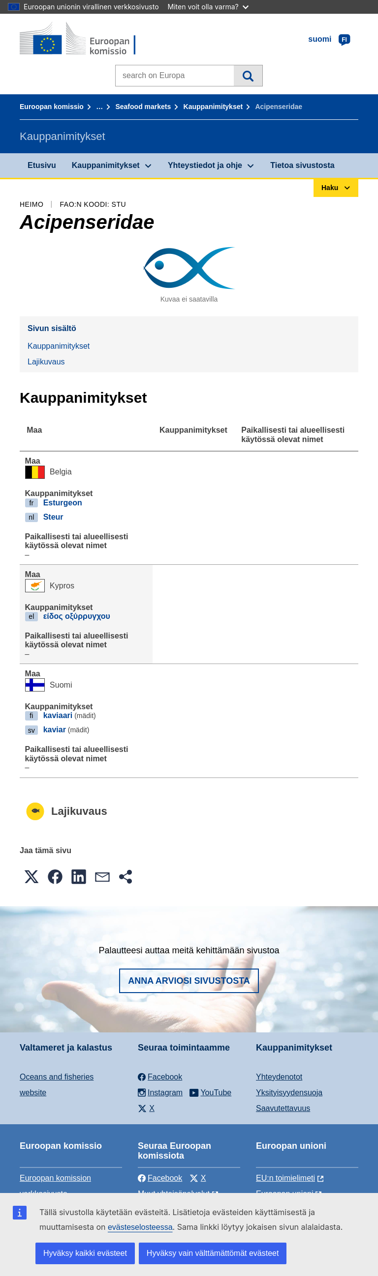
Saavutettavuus (283, 1108)
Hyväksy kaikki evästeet (85, 1253)
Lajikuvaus (46, 362)
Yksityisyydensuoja (289, 1092)
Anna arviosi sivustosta (189, 981)
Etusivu (42, 165)
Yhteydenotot (279, 1077)
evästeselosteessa (140, 1227)
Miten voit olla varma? (208, 6)
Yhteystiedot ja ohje (205, 165)
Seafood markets (143, 107)
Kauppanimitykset (213, 107)
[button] (31, 877)
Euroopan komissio (52, 107)
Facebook (160, 1178)
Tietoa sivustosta (302, 165)
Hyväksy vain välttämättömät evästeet (213, 1253)
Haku (248, 75)
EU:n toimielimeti (285, 1178)
